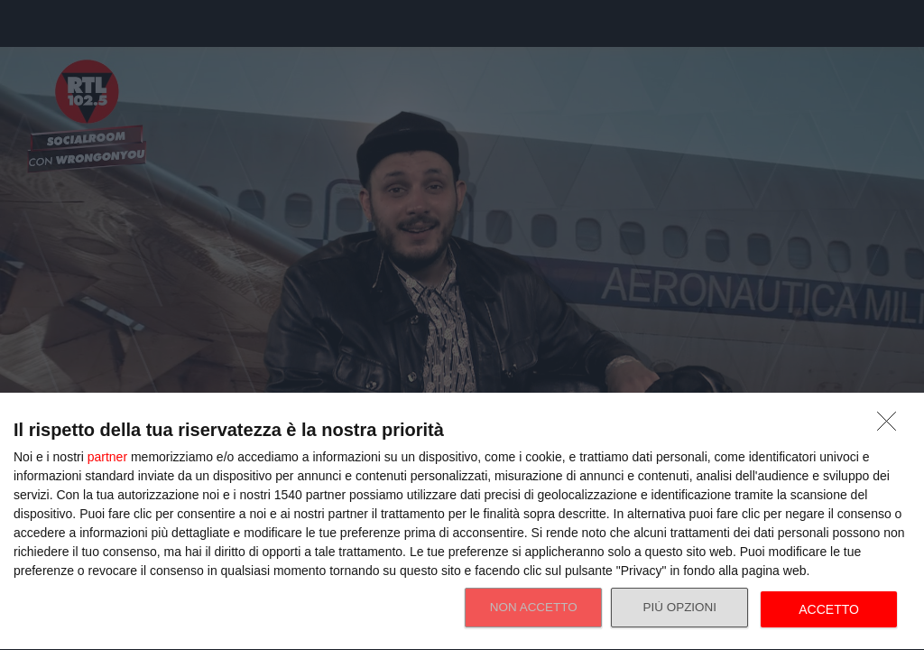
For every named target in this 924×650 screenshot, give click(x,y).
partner (107, 456)
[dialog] (462, 522)
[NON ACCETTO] (891, 426)
